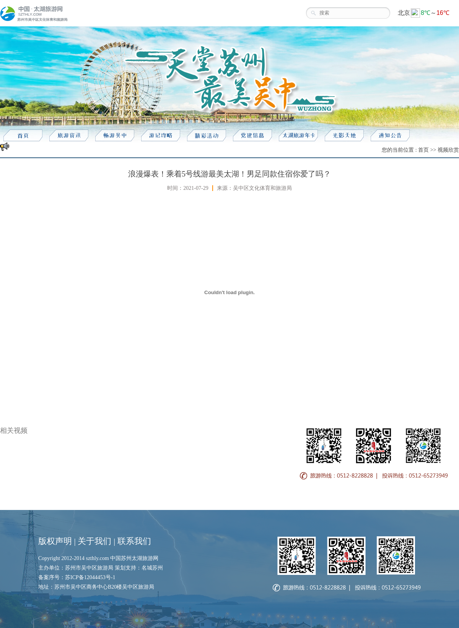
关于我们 (94, 541)
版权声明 (55, 541)
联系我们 (134, 541)
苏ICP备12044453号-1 (90, 577)
